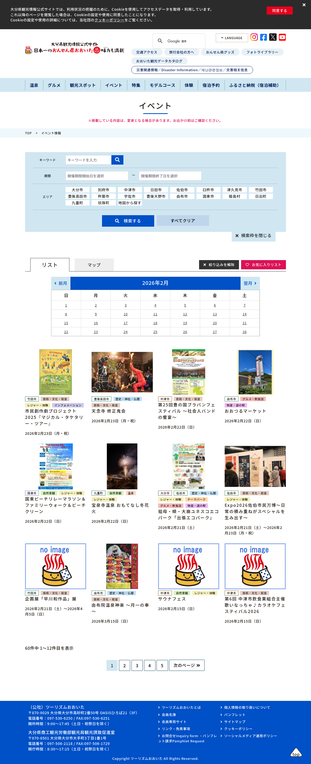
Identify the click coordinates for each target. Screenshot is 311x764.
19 (185, 322)
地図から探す (129, 202)
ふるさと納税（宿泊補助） (255, 85)
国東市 (208, 196)
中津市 (130, 189)
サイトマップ (235, 721)
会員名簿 (169, 714)
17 (126, 322)
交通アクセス (146, 52)
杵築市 (103, 196)
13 (215, 313)
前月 (63, 283)
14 (245, 313)
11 (155, 313)
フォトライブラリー (262, 52)
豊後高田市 (77, 196)
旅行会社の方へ (181, 52)
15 (66, 322)
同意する (279, 10)
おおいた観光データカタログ (159, 60)
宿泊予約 (211, 85)
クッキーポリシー (109, 19)
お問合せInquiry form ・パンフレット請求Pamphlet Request (187, 738)
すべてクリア (183, 221)
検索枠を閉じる (256, 235)
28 (245, 331)
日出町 (261, 196)
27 (215, 331)
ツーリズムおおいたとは (181, 707)
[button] (305, 4)
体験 (189, 85)
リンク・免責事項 (176, 728)
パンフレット (235, 714)
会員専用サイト (174, 721)
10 (126, 313)
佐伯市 (182, 189)
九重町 (77, 202)
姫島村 (234, 196)
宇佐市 (130, 196)
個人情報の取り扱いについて (247, 707)
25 (155, 331)
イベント (114, 85)
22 (66, 331)
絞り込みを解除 (220, 264)
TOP (28, 133)
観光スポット (83, 85)
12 (185, 313)
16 (96, 322)
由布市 (182, 196)
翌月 (248, 283)
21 (245, 322)
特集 (136, 85)
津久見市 (234, 189)
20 (215, 322)
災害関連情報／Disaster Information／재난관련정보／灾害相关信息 (192, 69)
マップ (94, 265)
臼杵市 (208, 189)
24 (126, 331)
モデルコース (163, 85)
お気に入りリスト (266, 264)
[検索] (178, 41)
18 (155, 322)
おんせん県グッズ (220, 52)
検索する (132, 221)
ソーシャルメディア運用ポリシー (250, 735)
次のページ (184, 665)
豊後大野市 (156, 196)
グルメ (54, 85)
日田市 (156, 189)
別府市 (103, 189)
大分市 (77, 189)
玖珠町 (103, 202)
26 (185, 331)
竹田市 (261, 189)
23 (96, 331)
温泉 (34, 85)
